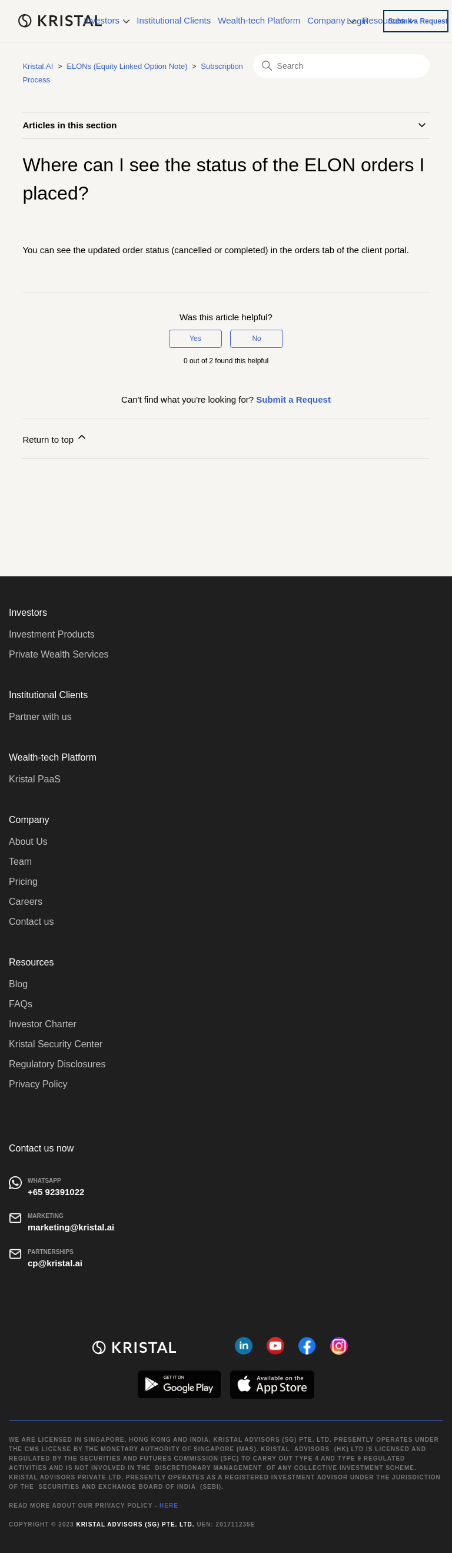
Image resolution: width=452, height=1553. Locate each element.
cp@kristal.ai (55, 1263)
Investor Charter (43, 1024)
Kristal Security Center (55, 1044)
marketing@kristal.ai (71, 1227)
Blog (18, 984)
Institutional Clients (174, 20)
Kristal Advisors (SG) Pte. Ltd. (135, 1524)
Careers (25, 902)
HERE (168, 1505)
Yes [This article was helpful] (195, 338)
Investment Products (52, 634)
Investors (106, 20)
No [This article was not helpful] (256, 338)
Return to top (55, 437)
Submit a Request (417, 21)
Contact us (31, 922)
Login (357, 20)
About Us (28, 842)
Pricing (23, 882)
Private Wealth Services (59, 654)
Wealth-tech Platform (259, 20)
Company (331, 20)
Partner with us (40, 717)
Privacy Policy (38, 1084)
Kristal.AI (37, 66)
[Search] (341, 66)
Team (20, 862)
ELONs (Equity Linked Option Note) (127, 66)
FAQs (20, 1004)
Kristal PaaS (35, 779)
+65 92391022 (56, 1192)
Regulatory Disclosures (57, 1064)
